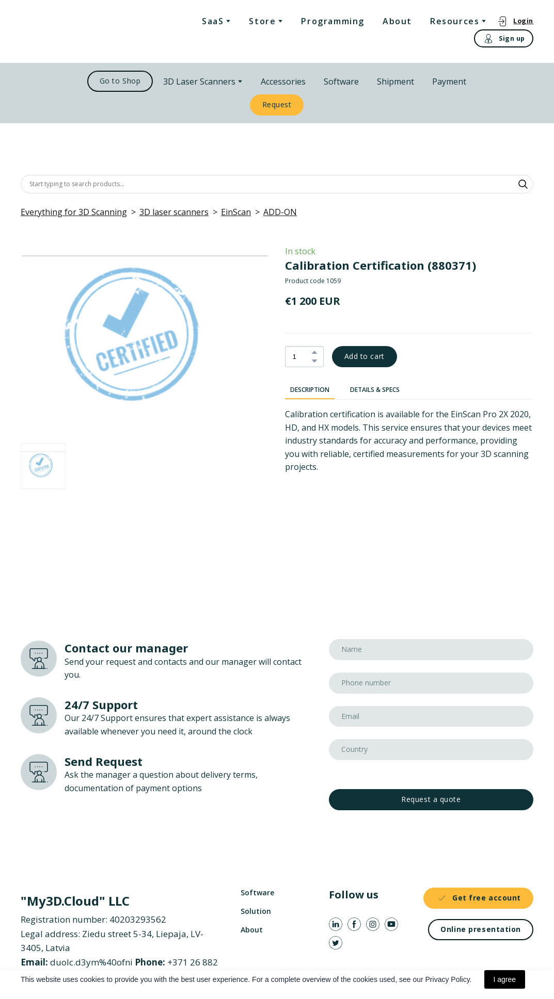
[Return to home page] (65, 31)
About (397, 21)
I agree (505, 979)
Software (341, 81)
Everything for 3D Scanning (74, 212)
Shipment (395, 81)
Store (262, 21)
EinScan (236, 212)
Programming (333, 21)
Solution (256, 911)
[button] (515, 21)
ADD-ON (280, 212)
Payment (449, 81)
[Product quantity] (302, 357)
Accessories (283, 81)
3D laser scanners (174, 212)
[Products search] (277, 184)
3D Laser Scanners (199, 81)
